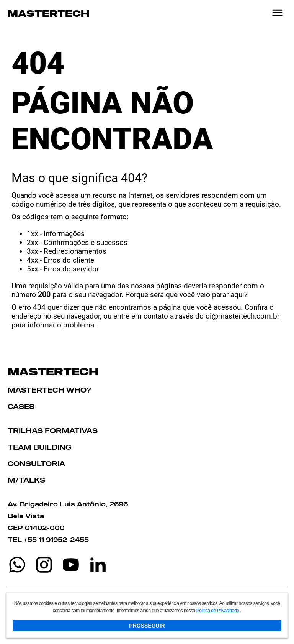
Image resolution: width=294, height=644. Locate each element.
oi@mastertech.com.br (242, 316)
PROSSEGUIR (147, 626)
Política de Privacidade (217, 610)
